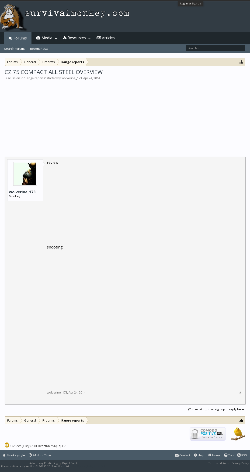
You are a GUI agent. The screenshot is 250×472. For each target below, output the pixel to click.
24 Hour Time (40, 455)
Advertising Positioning (43, 463)
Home (214, 455)
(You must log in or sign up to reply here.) (216, 409)
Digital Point (69, 463)
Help (199, 455)
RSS (242, 455)
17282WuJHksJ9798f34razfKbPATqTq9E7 (38, 446)
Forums (20, 38)
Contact (182, 455)
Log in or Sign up (190, 3)
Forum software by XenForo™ (35, 466)
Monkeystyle (14, 455)
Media (47, 37)
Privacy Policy (240, 463)
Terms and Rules (218, 463)
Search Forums (14, 48)
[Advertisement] (125, 115)
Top (229, 455)
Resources (77, 37)
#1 (241, 392)
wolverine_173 (72, 78)
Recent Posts (39, 48)
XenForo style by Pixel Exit (89, 466)
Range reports (35, 78)
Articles (108, 37)
